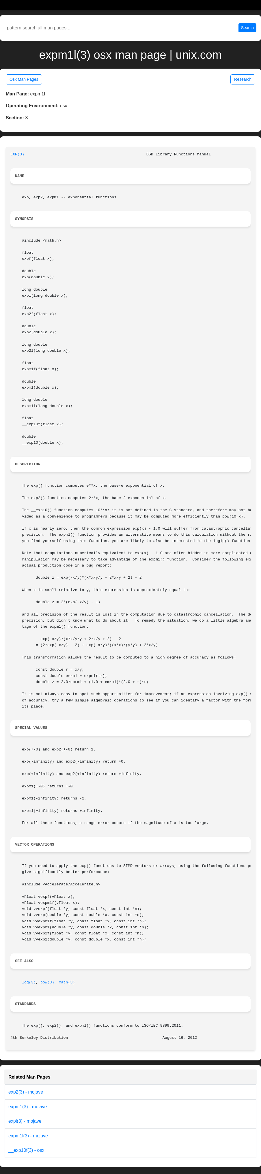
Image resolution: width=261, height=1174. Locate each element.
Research (242, 79)
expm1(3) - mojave (27, 1106)
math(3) (67, 982)
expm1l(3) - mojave (28, 1135)
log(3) (29, 982)
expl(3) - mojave (25, 1121)
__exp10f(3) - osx (26, 1150)
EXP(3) (17, 154)
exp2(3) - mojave (25, 1092)
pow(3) (47, 982)
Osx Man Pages (24, 79)
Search (247, 27)
